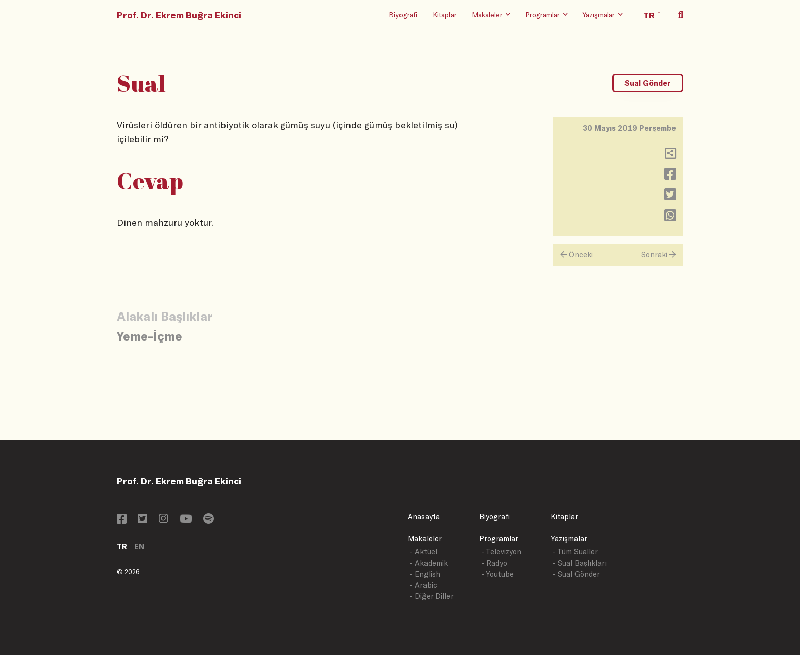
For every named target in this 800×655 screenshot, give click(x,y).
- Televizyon (501, 551)
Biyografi (403, 14)
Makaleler (425, 538)
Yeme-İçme (149, 335)
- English (425, 574)
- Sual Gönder (576, 574)
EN (139, 546)
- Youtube (497, 574)
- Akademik (429, 563)
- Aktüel (423, 551)
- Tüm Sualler (575, 551)
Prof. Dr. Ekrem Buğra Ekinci (179, 14)
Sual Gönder (647, 83)
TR (122, 546)
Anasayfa (424, 516)
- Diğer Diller (432, 596)
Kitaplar (445, 14)
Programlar (498, 538)
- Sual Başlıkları (580, 563)
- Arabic (423, 584)
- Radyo (494, 563)
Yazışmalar (569, 538)
